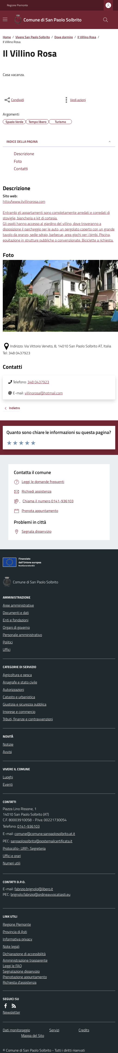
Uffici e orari (12, 855)
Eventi (8, 784)
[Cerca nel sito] (103, 19)
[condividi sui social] (14, 100)
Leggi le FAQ (12, 966)
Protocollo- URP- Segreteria (24, 848)
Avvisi (7, 751)
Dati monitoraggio (16, 1030)
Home (7, 37)
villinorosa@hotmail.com (44, 393)
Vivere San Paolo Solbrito (32, 37)
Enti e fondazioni (15, 620)
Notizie (8, 744)
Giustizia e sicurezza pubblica (24, 704)
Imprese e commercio (19, 711)
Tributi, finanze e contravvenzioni (28, 719)
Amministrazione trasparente (25, 960)
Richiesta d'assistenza (19, 982)
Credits (84, 1030)
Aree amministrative (18, 605)
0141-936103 (28, 826)
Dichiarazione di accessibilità (24, 954)
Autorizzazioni (13, 689)
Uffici (6, 649)
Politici (8, 642)
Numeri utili (11, 863)
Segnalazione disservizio (21, 971)
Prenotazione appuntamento (25, 977)
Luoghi (8, 777)
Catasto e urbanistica (19, 697)
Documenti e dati (16, 612)
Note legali (11, 946)
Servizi (54, 1030)
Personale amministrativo (22, 634)
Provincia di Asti (15, 931)
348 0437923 (38, 382)
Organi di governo (16, 627)
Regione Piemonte (17, 5)
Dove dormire (63, 37)
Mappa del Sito (32, 1035)
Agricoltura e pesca (17, 675)
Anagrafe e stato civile (20, 682)
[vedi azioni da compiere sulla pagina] (74, 100)
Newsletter (11, 1012)
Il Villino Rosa (86, 37)
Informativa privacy (17, 939)
